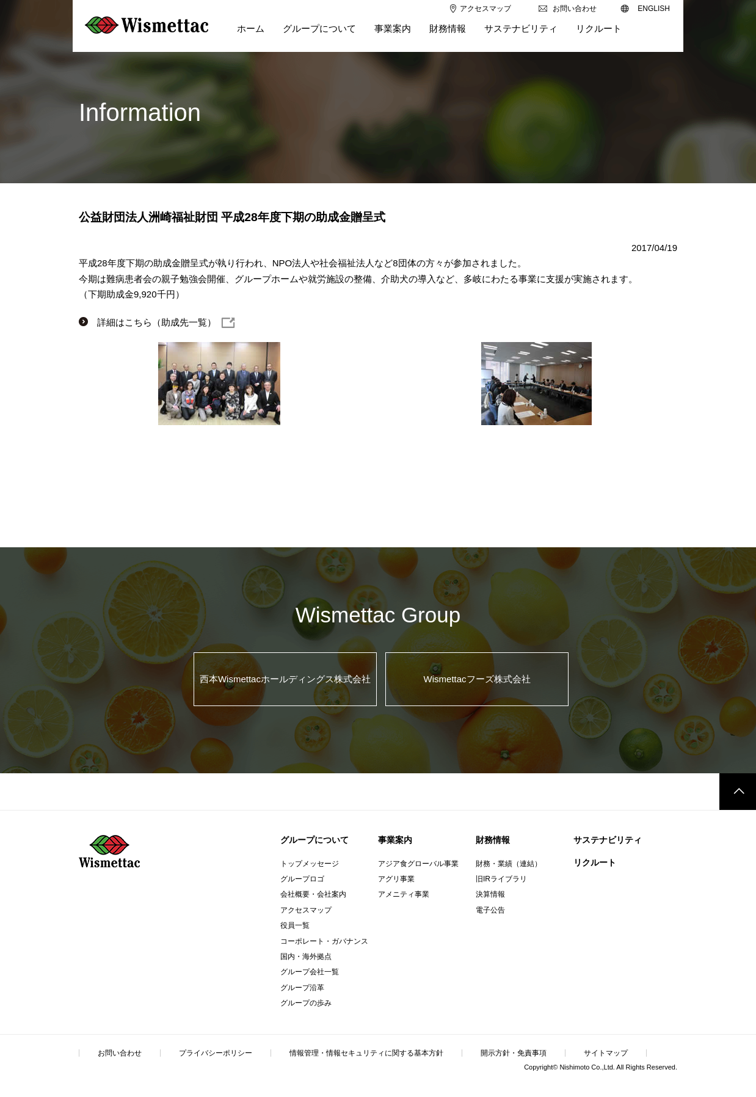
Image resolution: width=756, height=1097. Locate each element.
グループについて (314, 840)
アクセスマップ (306, 910)
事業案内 (395, 840)
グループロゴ (302, 879)
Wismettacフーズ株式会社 (477, 679)
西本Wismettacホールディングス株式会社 (285, 679)
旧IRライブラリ (501, 879)
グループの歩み (306, 1003)
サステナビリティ (607, 840)
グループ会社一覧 (309, 972)
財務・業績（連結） (509, 863)
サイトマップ (606, 1053)
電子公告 (490, 910)
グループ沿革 (302, 987)
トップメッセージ (309, 863)
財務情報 (493, 840)
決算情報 (490, 894)
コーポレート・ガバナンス (324, 941)
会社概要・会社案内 (313, 894)
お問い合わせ (120, 1053)
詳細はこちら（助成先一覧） (156, 322)
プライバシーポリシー (215, 1053)
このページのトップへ (737, 791)
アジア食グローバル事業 (418, 863)
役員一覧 (295, 925)
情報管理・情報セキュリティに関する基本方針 (366, 1053)
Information (140, 112)
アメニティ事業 (403, 894)
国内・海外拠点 (306, 956)
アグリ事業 (396, 879)
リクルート (594, 862)
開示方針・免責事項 (514, 1053)
